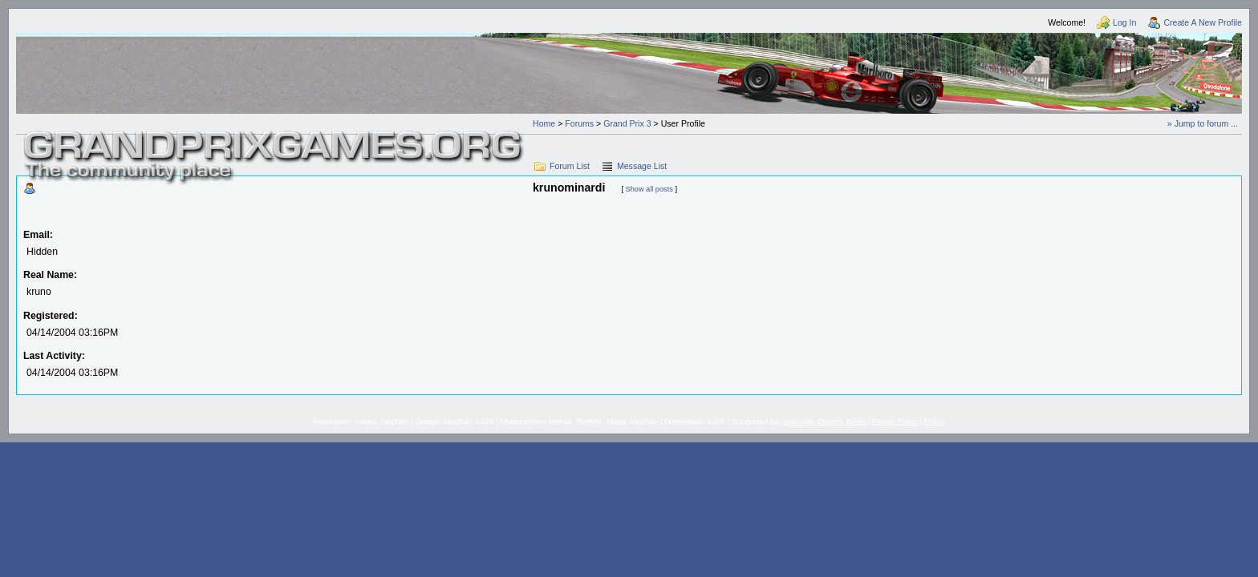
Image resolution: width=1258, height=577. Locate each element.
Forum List (570, 166)
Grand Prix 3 (627, 123)
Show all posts (649, 189)
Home (544, 123)
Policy (934, 421)
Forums (579, 123)
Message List (642, 166)
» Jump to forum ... (1202, 123)
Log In (1124, 22)
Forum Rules (894, 421)
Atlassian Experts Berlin (824, 421)
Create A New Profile (1202, 22)
